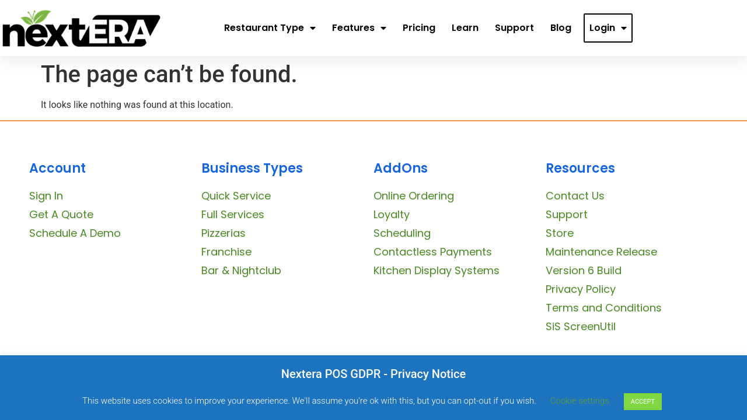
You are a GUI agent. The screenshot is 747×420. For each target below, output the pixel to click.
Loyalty (392, 214)
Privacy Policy (581, 289)
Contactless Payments (433, 251)
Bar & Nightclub (241, 270)
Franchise (226, 251)
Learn (465, 27)
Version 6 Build (584, 270)
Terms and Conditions (604, 307)
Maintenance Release (601, 251)
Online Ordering (414, 195)
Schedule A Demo (75, 233)
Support (514, 27)
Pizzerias (223, 233)
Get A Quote (61, 214)
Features (359, 28)
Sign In (46, 195)
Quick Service (236, 195)
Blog (560, 27)
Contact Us (575, 195)
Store (560, 233)
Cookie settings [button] (579, 401)
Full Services (232, 214)
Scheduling (402, 233)
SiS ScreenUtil (581, 326)
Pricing (419, 27)
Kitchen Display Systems (437, 270)
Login (608, 28)
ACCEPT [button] (643, 401)
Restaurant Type (270, 28)
